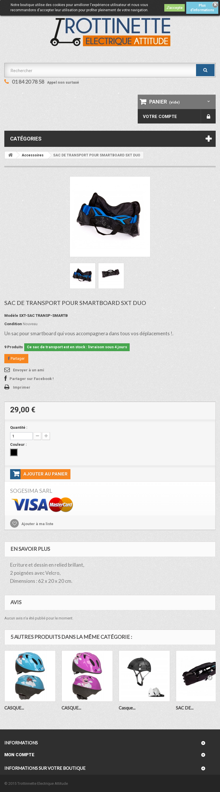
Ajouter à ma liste (36, 524)
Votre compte (160, 116)
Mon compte (19, 754)
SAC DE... (184, 707)
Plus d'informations (202, 7)
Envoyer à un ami (28, 370)
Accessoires (33, 155)
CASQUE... (14, 707)
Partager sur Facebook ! (32, 379)
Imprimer (21, 387)
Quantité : (18, 427)
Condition (13, 324)
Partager (16, 358)
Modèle (11, 315)
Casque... (127, 707)
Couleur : (19, 444)
